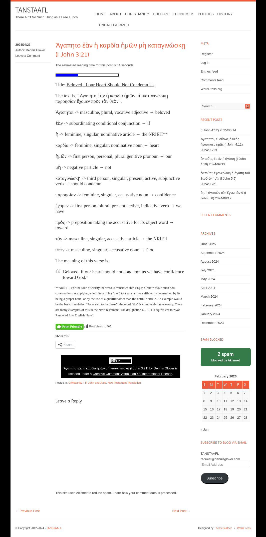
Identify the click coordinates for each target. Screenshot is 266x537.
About (116, 14)
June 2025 (208, 244)
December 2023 (212, 323)
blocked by (226, 356)
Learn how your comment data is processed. (145, 493)
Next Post (181, 511)
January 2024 (210, 314)
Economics (183, 14)
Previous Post (28, 511)
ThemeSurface (223, 527)
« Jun (205, 429)
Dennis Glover (35, 50)
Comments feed (212, 80)
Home (101, 14)
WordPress (243, 527)
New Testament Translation (124, 382)
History (225, 14)
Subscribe (214, 478)
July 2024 (208, 270)
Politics (206, 14)
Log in (205, 63)
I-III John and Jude (94, 382)
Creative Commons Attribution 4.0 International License (132, 374)
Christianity (137, 14)
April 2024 (208, 288)
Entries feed (209, 71)
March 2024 (209, 296)
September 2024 (213, 253)
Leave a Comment (28, 56)
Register (207, 54)
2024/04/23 (23, 45)
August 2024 (210, 261)
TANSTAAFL (32, 10)
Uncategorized (114, 25)
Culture (161, 14)
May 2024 (208, 279)
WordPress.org (211, 89)
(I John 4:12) (210, 130)
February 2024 (211, 305)
